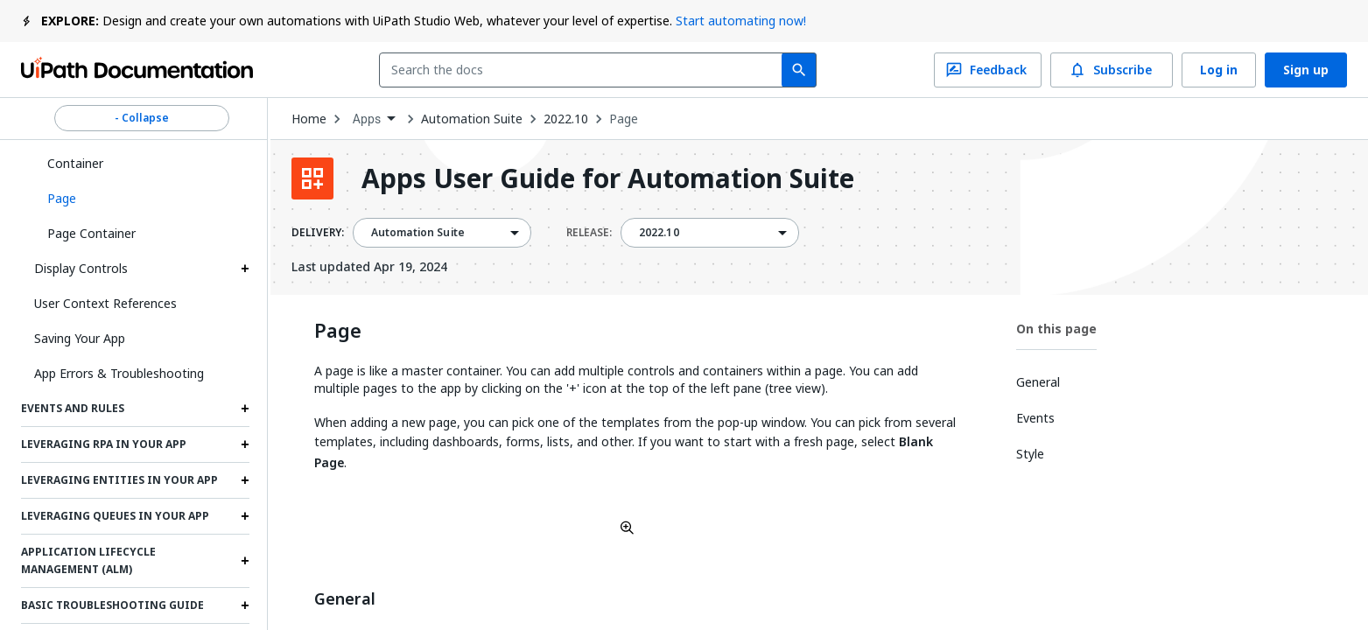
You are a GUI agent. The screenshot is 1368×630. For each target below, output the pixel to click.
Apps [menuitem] (367, 119)
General (344, 599)
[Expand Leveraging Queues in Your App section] (245, 516)
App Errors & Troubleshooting (119, 373)
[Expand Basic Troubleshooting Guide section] (245, 605)
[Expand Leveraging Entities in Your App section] (245, 480)
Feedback (988, 70)
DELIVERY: (317, 233)
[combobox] (584, 70)
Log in (1218, 70)
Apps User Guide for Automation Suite (607, 178)
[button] (141, 198)
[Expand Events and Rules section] (245, 408)
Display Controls (81, 268)
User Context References (105, 303)
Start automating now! (741, 20)
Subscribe (1111, 70)
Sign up (1306, 70)
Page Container (91, 233)
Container (75, 163)
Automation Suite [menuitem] (418, 233)
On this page (1056, 328)
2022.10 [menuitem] (659, 233)
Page (623, 119)
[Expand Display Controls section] (245, 268)
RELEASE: (589, 233)
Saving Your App (79, 338)
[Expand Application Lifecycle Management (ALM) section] (245, 561)
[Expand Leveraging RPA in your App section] (245, 444)
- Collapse (141, 118)
